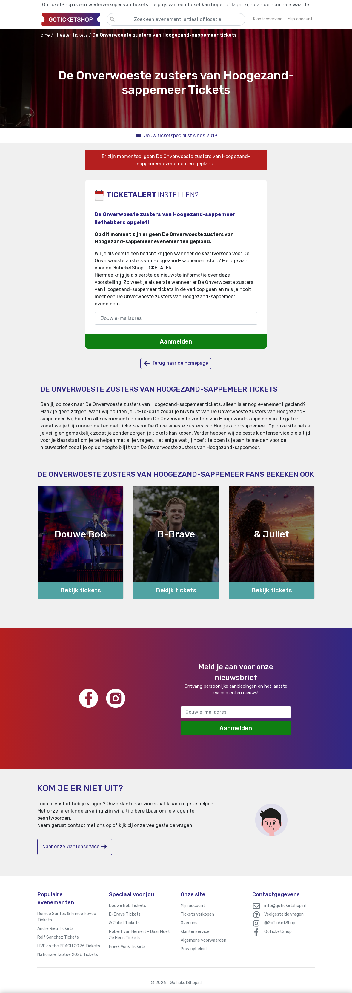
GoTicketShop (278, 931)
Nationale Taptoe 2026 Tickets (67, 954)
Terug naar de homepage (176, 363)
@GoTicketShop (279, 922)
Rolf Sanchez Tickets (58, 937)
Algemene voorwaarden (203, 940)
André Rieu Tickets (55, 928)
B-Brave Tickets (125, 914)
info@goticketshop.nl (285, 905)
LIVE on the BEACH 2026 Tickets (68, 945)
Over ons (189, 922)
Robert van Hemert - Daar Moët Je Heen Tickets (139, 934)
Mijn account (193, 905)
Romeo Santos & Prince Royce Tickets (66, 916)
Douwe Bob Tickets (127, 905)
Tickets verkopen (197, 914)
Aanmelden (176, 341)
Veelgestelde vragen (284, 914)
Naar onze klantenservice (74, 846)
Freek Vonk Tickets (127, 946)
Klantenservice (195, 931)
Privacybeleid (194, 948)
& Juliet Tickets (124, 922)
